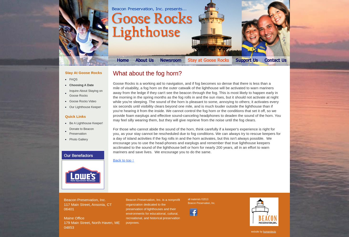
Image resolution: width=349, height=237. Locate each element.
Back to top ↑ (123, 160)
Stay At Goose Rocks (83, 73)
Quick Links (75, 116)
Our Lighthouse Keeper (85, 107)
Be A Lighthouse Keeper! (86, 123)
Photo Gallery (78, 139)
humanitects (269, 231)
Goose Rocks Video (82, 101)
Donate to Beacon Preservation (81, 131)
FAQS (73, 79)
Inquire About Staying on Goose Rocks (86, 93)
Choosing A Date (81, 85)
